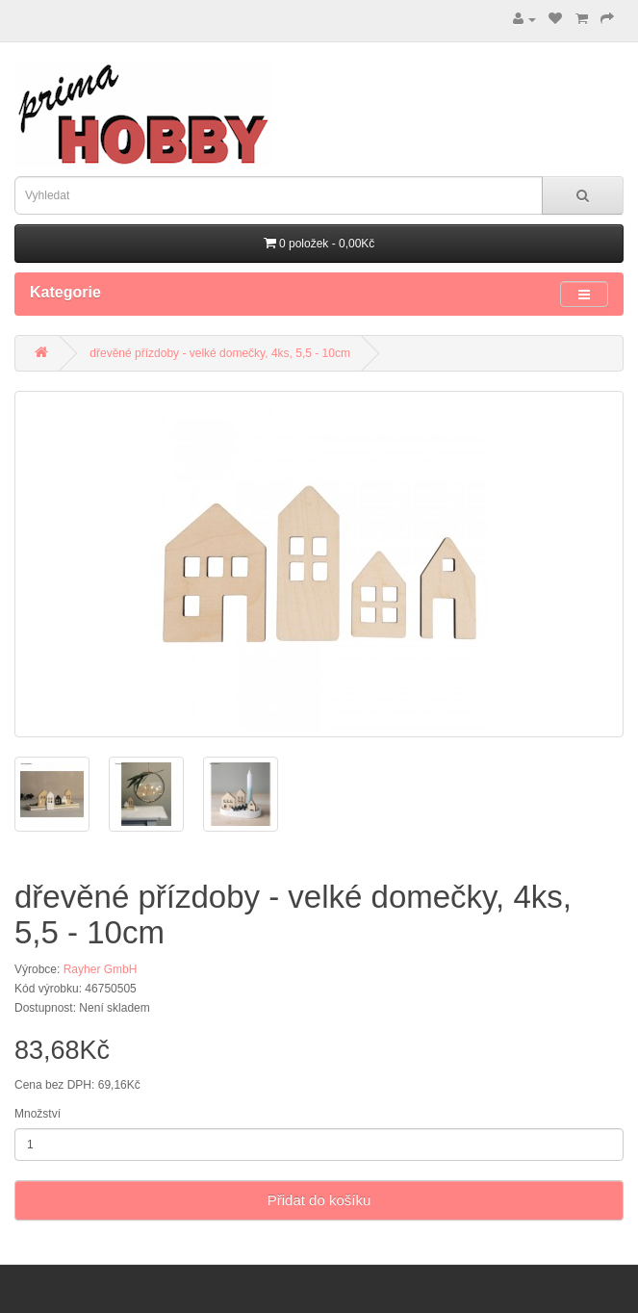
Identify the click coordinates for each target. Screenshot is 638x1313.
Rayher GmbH (101, 969)
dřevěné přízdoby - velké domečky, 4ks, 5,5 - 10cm (219, 353)
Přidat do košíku (319, 1200)
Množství (37, 1113)
